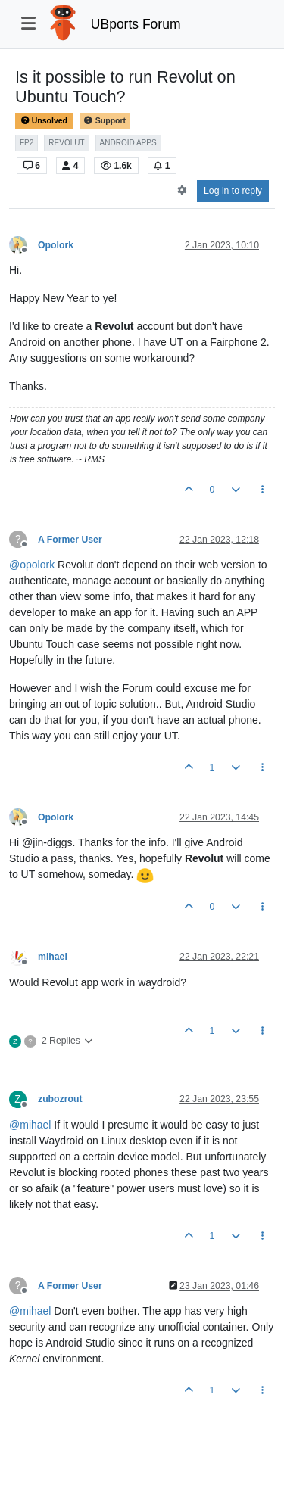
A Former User (70, 539)
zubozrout (60, 1099)
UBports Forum (136, 24)
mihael (52, 956)
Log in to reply (233, 190)
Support (104, 121)
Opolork (55, 245)
